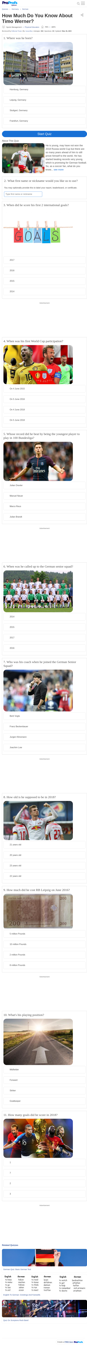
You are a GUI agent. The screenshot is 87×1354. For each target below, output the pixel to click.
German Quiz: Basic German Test (17, 1269)
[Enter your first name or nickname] (23, 194)
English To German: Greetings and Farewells (21, 1295)
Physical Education (32, 27)
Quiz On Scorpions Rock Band (15, 1320)
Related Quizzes (10, 1245)
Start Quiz (44, 134)
